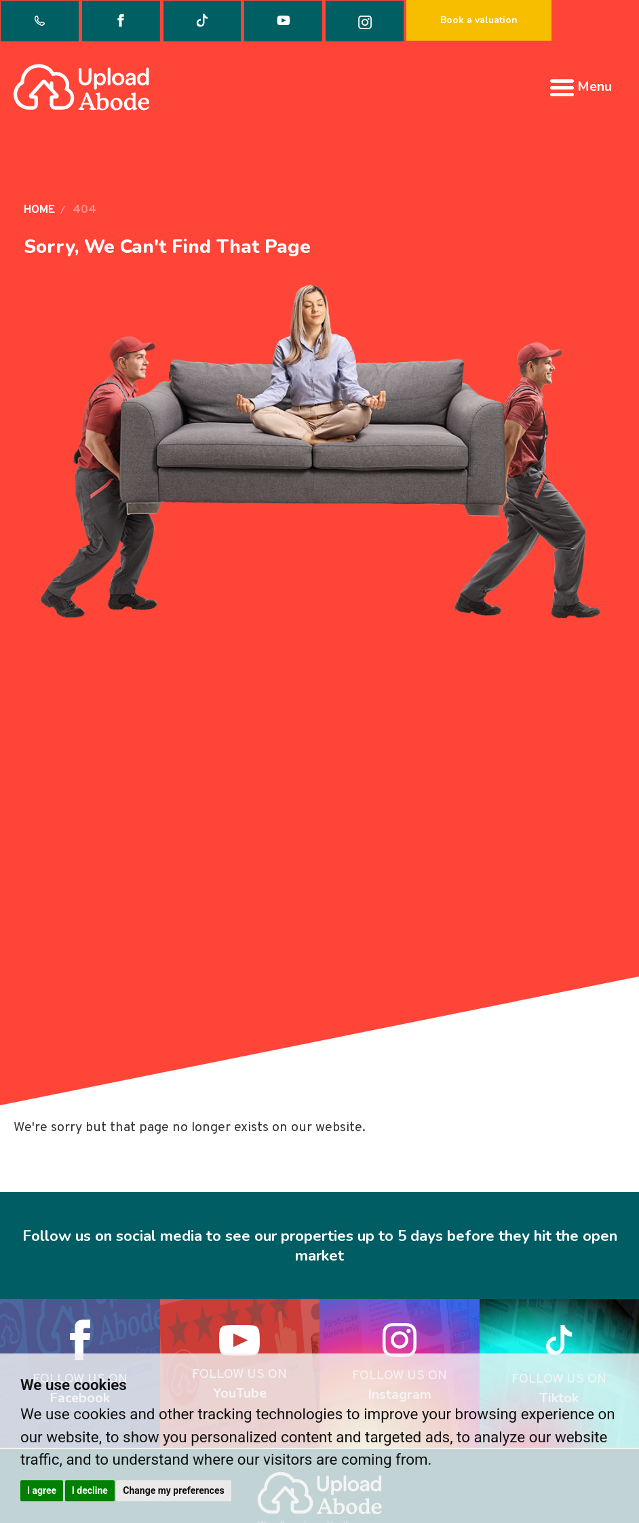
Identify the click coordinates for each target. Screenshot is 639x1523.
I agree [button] (41, 1490)
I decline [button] (90, 1490)
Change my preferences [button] (173, 1490)
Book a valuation (479, 20)
